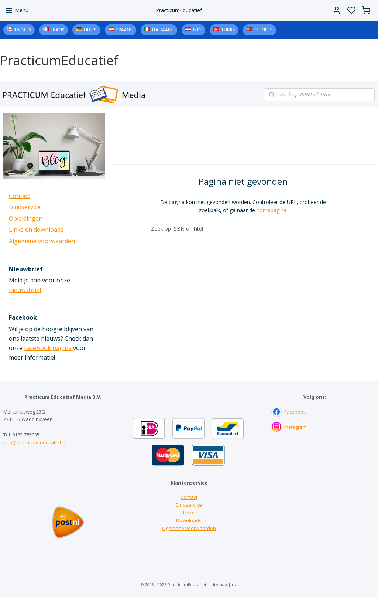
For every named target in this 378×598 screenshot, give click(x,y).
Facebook (295, 411)
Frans (58, 30)
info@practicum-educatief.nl (34, 442)
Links (189, 512)
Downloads (189, 520)
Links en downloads (36, 229)
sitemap (219, 584)
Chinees (263, 30)
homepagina (271, 210)
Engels (23, 30)
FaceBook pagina (48, 348)
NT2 (197, 30)
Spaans (124, 30)
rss (234, 584)
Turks (228, 30)
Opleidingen (25, 218)
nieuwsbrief (25, 290)
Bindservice (25, 207)
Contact (19, 196)
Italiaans (162, 30)
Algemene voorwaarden (42, 241)
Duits (90, 30)
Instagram (295, 427)
